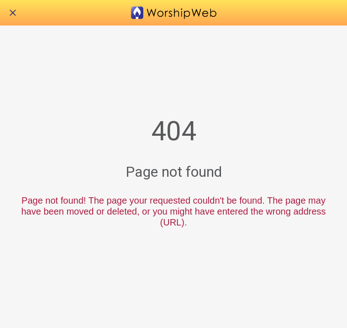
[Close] (12, 12)
